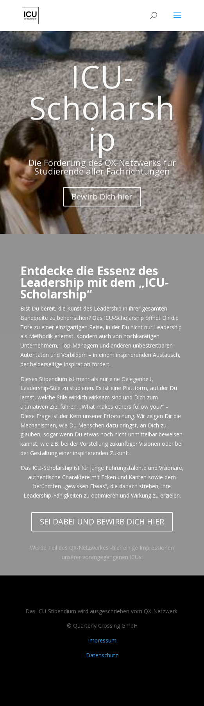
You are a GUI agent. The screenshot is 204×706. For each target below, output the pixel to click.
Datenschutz (102, 655)
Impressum (102, 640)
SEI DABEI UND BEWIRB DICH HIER (102, 521)
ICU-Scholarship (102, 114)
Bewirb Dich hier (102, 203)
